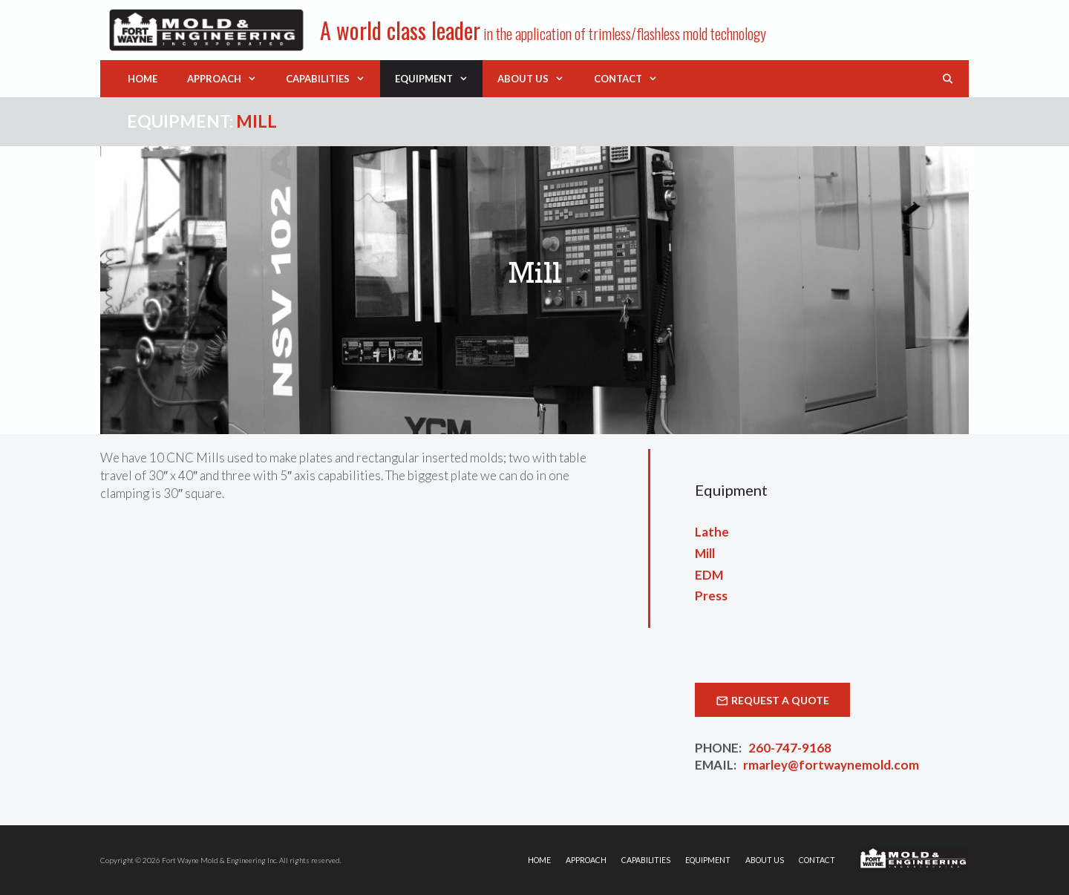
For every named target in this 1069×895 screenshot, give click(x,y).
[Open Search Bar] (947, 78)
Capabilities (332, 78)
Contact (633, 78)
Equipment (439, 78)
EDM (709, 575)
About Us (537, 78)
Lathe (712, 532)
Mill (705, 553)
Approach (229, 78)
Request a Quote (780, 700)
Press (711, 595)
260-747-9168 (789, 747)
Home (142, 79)
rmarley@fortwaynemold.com (831, 765)
